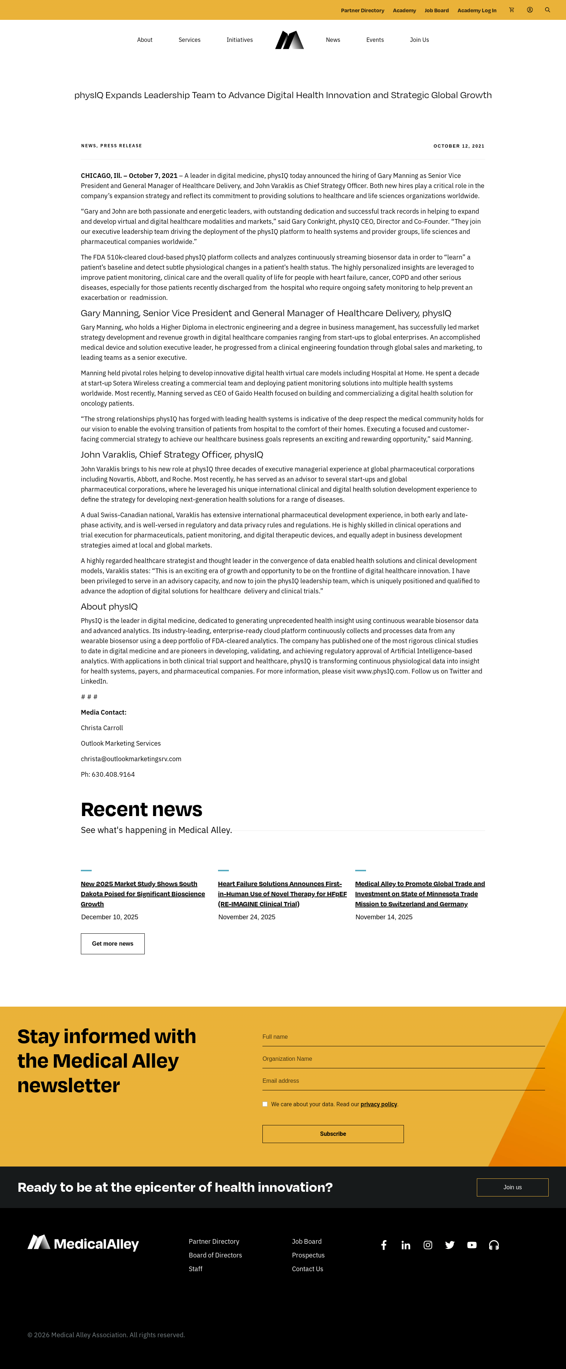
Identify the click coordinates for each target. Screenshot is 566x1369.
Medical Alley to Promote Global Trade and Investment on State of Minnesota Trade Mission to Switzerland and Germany (420, 904)
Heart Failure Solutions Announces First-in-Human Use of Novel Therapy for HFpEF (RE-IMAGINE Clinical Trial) (282, 904)
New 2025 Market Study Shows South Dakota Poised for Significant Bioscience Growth (143, 904)
